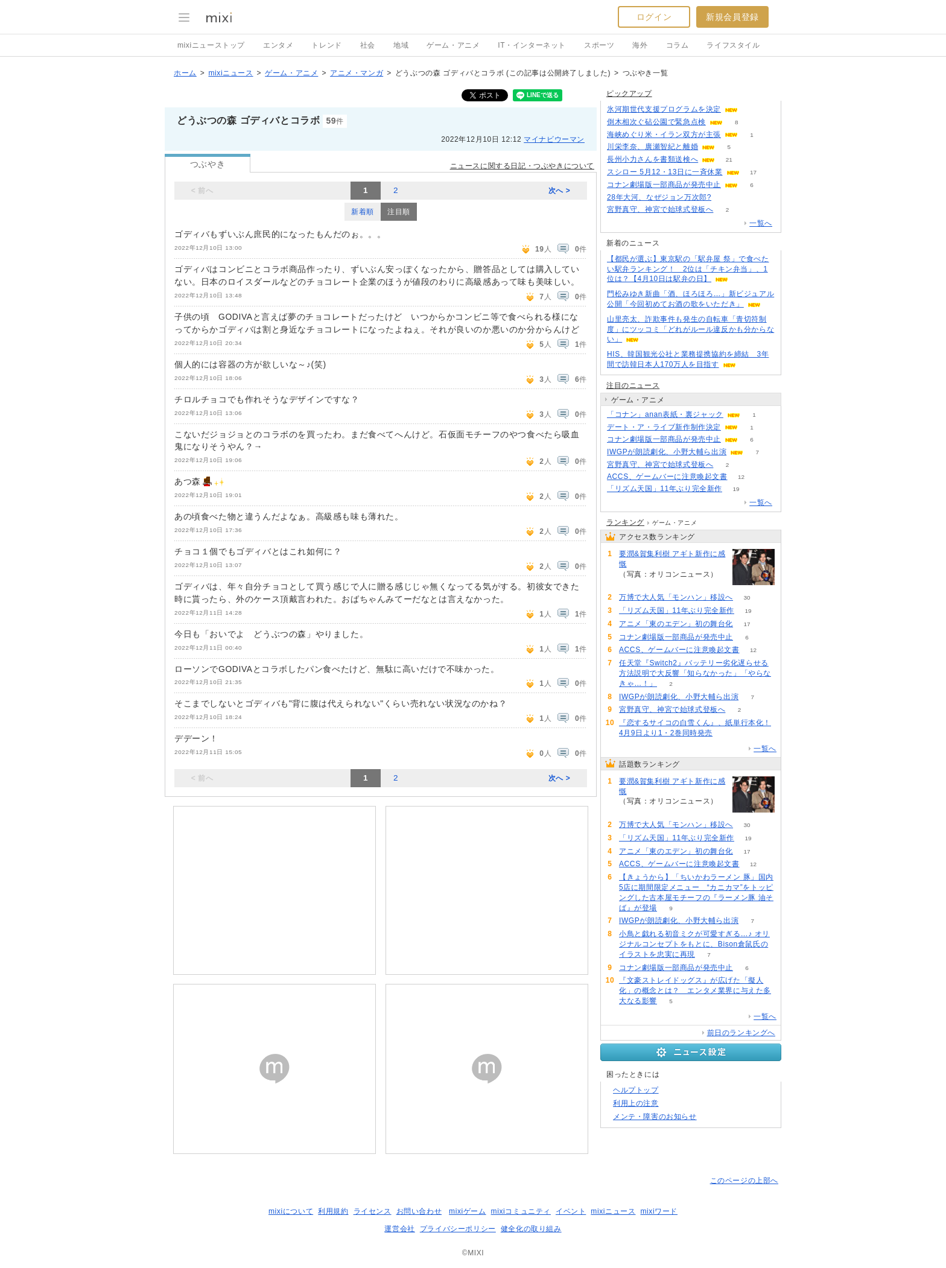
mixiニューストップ (211, 45)
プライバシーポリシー (458, 1229)
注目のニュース (632, 385)
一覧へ (760, 223)
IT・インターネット (532, 45)
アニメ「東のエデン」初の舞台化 (676, 624)
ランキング (625, 522)
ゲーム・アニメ (453, 45)
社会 (367, 45)
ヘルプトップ (636, 1090)
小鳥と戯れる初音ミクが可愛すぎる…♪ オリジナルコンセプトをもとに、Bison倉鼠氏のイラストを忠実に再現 (694, 944)
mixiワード (659, 1211)
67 (725, 197)
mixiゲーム (467, 1211)
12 (741, 477)
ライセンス (373, 1211)
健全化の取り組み (531, 1229)
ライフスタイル (733, 45)
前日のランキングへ (741, 1033)
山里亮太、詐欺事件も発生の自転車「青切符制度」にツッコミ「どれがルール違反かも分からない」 (690, 329)
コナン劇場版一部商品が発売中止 (664, 184)
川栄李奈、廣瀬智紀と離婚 (652, 146)
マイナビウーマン (554, 139)
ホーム (185, 73)
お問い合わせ (419, 1211)
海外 (639, 45)
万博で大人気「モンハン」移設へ (676, 597)
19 (735, 489)
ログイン (653, 17)
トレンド (326, 45)
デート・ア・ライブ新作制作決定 (664, 427)
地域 (400, 45)
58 (632, 584)
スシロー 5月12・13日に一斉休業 (665, 172)
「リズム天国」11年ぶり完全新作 (664, 488)
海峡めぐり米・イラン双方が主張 (664, 134)
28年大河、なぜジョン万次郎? (659, 197)
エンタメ (278, 45)
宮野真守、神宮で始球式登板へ (660, 209)
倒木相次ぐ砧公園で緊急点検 (656, 122)
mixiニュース (230, 73)
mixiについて (290, 1211)
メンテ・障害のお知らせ (655, 1116)
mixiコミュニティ (521, 1211)
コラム (677, 45)
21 (729, 159)
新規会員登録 (732, 17)
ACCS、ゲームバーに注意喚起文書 (667, 476)
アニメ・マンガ (356, 73)
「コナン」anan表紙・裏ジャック (665, 414)
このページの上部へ (744, 1180)
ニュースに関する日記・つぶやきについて (522, 166)
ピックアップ (629, 93)
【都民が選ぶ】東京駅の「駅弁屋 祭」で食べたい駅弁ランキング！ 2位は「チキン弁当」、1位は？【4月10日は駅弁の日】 (688, 269)
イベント (571, 1211)
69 (751, 109)
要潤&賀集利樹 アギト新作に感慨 (672, 559)
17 (753, 172)
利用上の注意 (636, 1103)
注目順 (398, 212)
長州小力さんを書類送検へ (652, 159)
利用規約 (333, 1211)
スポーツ (599, 45)
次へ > (559, 190)
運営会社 (399, 1229)
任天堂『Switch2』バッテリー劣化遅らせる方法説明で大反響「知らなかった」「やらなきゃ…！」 (695, 673)
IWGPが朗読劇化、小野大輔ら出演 (666, 452)
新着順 (362, 212)
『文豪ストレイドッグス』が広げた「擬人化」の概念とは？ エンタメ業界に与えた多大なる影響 (695, 990)
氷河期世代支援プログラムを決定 (664, 109)
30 (746, 597)
